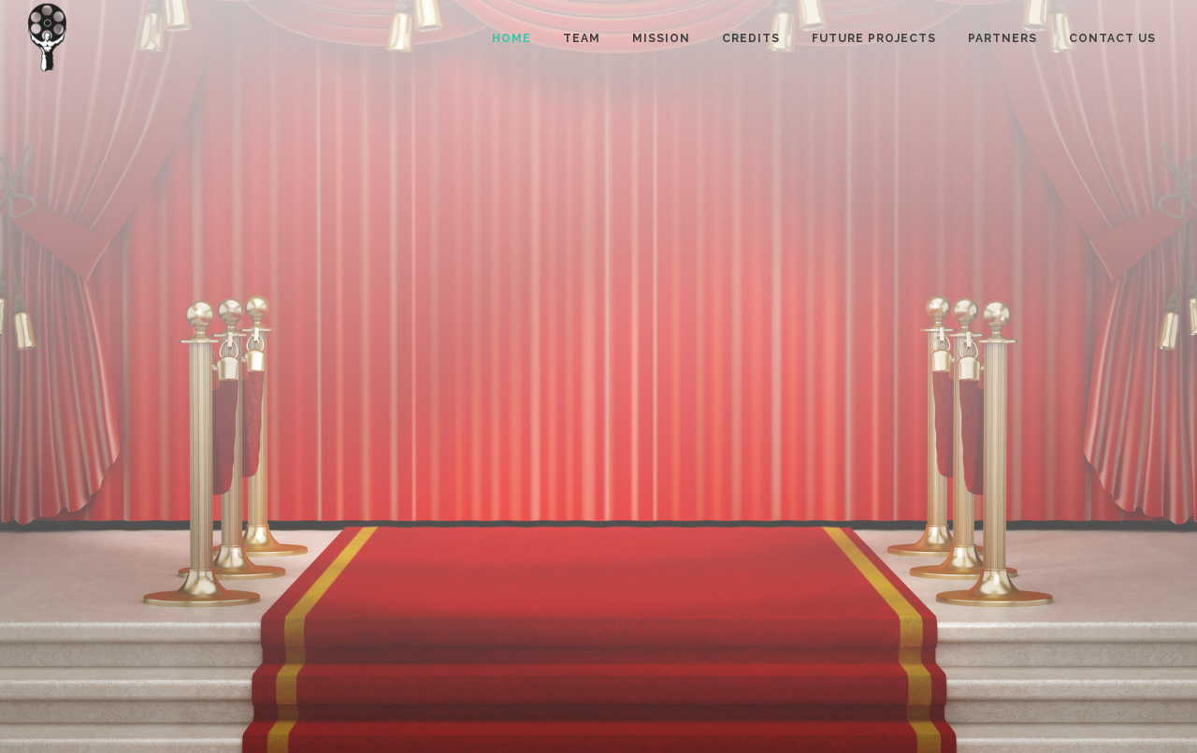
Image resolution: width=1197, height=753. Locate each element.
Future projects (874, 38)
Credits (751, 38)
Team (581, 38)
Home (511, 38)
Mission (661, 38)
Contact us (1112, 38)
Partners (1002, 38)
